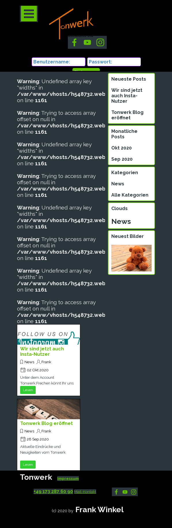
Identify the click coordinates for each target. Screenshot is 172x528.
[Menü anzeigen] (29, 14)
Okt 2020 (121, 148)
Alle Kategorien (129, 195)
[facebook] (116, 492)
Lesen (28, 390)
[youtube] (125, 492)
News (29, 362)
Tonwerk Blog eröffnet (46, 423)
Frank (46, 362)
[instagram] (133, 492)
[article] (48, 360)
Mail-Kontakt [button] (85, 491)
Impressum (68, 478)
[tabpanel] (73, 481)
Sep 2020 (122, 159)
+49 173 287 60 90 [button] (53, 491)
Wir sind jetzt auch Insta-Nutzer (42, 351)
